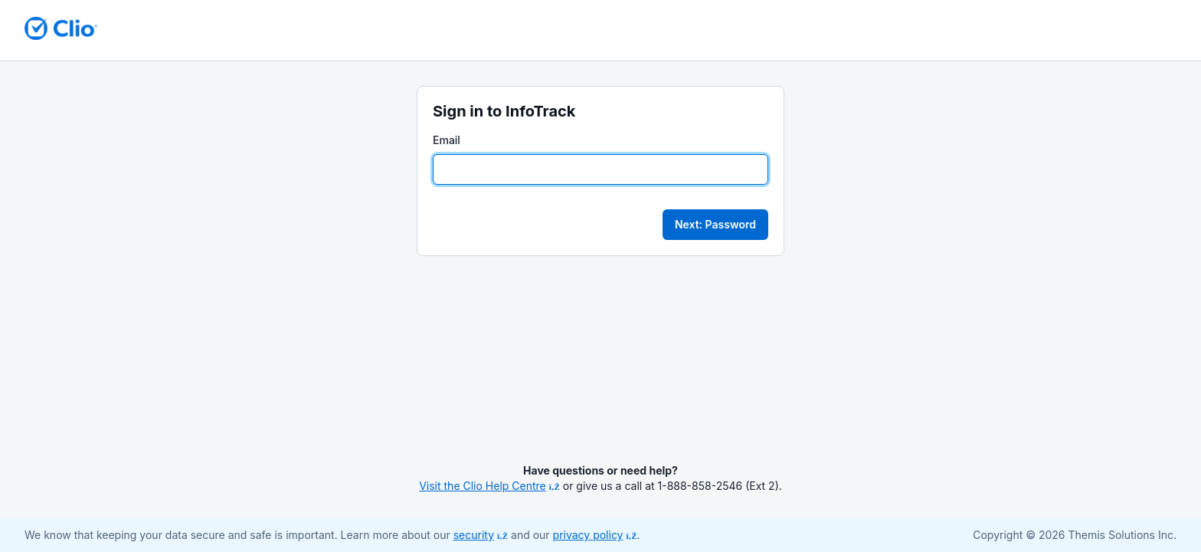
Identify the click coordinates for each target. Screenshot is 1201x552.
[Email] (600, 169)
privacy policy (595, 534)
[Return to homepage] (61, 28)
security (480, 534)
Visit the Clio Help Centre (489, 485)
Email (446, 139)
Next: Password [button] (715, 224)
